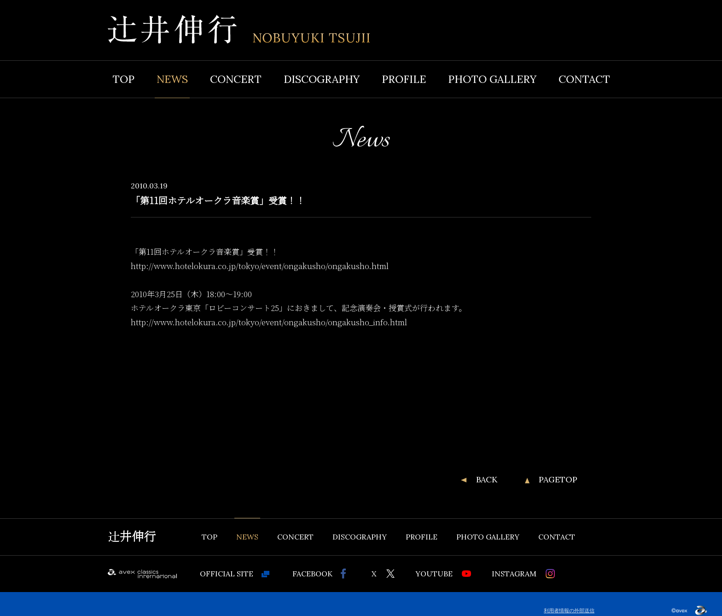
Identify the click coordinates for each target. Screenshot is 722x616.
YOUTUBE (434, 573)
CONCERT (236, 79)
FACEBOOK (312, 573)
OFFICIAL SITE (226, 573)
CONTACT (584, 79)
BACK (486, 479)
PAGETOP (558, 479)
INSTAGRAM (514, 573)
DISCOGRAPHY (322, 79)
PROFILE (404, 79)
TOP (123, 79)
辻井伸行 (132, 537)
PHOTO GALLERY (492, 79)
